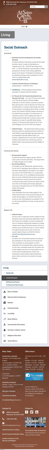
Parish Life (9, 273)
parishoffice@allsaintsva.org (11, 425)
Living (6, 268)
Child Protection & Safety (10, 430)
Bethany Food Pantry (12, 282)
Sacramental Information (16, 324)
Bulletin (10, 303)
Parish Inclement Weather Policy (13, 434)
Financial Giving (13, 308)
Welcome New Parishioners (17, 297)
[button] (23, 26)
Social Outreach (11, 278)
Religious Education (14, 335)
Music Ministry (12, 319)
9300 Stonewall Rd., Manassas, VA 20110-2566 (21, 2)
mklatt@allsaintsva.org (20, 79)
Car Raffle (11, 314)
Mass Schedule (13, 292)
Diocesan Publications (28, 446)
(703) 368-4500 (11, 4)
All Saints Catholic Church (22, 445)
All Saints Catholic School (16, 330)
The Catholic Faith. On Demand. (35, 430)
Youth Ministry (12, 341)
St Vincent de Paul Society (14, 285)
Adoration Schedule (8, 391)
